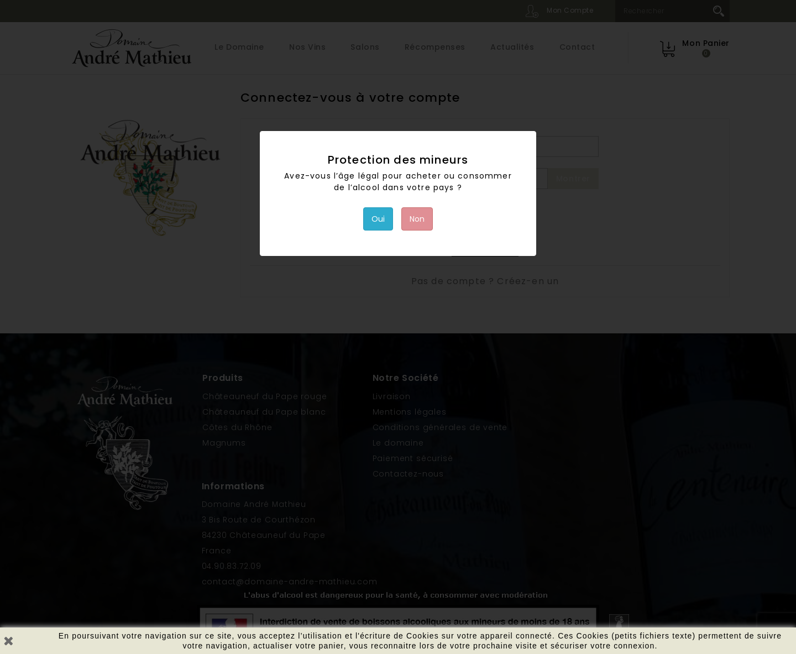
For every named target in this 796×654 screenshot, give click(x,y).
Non (417, 218)
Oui (378, 218)
